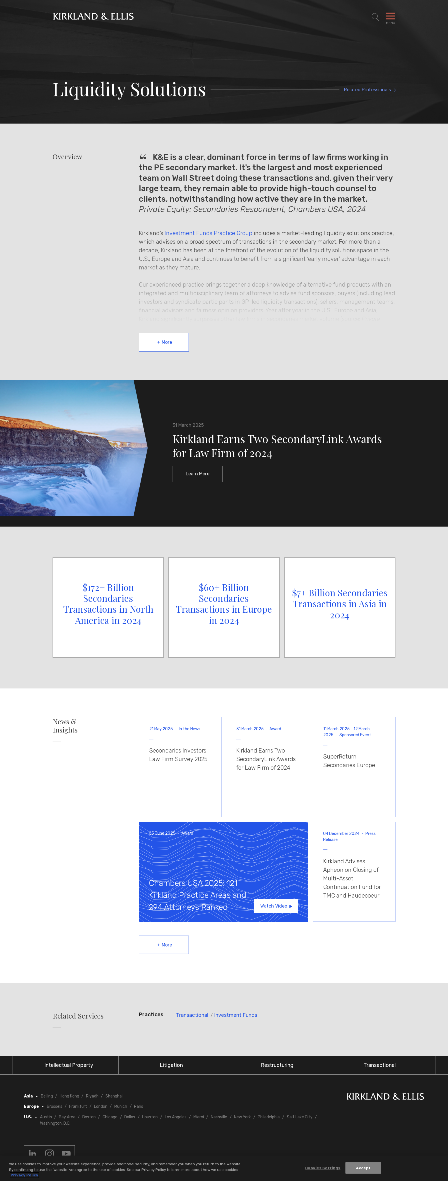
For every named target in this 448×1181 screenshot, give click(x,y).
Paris (138, 1106)
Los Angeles (176, 1117)
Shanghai (114, 1096)
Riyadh (92, 1096)
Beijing (47, 1096)
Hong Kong (69, 1096)
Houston (150, 1117)
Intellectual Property (68, 1065)
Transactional (192, 1015)
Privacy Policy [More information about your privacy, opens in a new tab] (24, 1175)
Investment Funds (235, 1015)
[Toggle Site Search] (375, 17)
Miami (198, 1117)
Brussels (54, 1106)
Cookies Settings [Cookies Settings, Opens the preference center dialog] (322, 1168)
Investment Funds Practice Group (208, 233)
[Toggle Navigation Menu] (390, 17)
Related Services (78, 1015)
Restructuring (277, 1065)
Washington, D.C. (55, 1123)
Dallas (129, 1117)
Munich (120, 1106)
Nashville (219, 1117)
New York (242, 1117)
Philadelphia (269, 1117)
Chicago (110, 1117)
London (100, 1106)
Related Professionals (367, 89)
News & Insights (65, 725)
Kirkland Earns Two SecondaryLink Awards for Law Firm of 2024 (277, 446)
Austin (46, 1117)
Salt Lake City (300, 1117)
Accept (363, 1168)
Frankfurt (78, 1106)
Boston (89, 1117)
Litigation (171, 1065)
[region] (224, 1168)
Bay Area (67, 1117)
